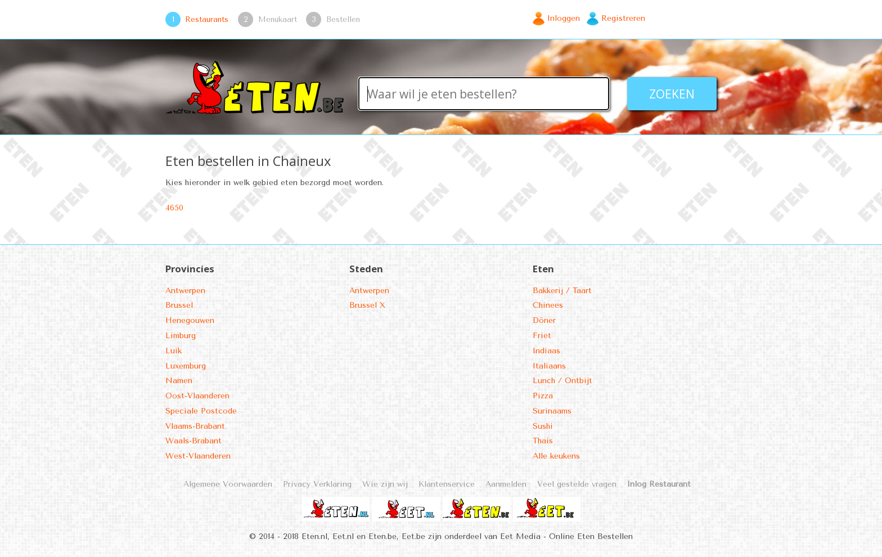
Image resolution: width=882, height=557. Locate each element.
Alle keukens (556, 456)
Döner (544, 320)
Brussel (179, 305)
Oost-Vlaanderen (197, 396)
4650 (174, 208)
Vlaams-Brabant (195, 426)
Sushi (543, 426)
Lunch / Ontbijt (562, 380)
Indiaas (546, 351)
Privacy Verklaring (317, 484)
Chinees (548, 305)
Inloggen (563, 18)
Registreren (623, 18)
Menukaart (277, 19)
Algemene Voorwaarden (227, 484)
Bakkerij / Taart (562, 290)
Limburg (180, 335)
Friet (542, 335)
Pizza (543, 396)
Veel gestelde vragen (576, 484)
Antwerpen (185, 290)
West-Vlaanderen (198, 456)
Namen (178, 380)
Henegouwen (189, 320)
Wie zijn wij (385, 484)
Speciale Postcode (201, 411)
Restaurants (206, 19)
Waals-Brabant (193, 441)
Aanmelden (505, 484)
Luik (173, 351)
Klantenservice (446, 484)
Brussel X (367, 305)
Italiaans (549, 366)
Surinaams (552, 411)
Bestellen (343, 19)
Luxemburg (185, 366)
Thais (543, 441)
